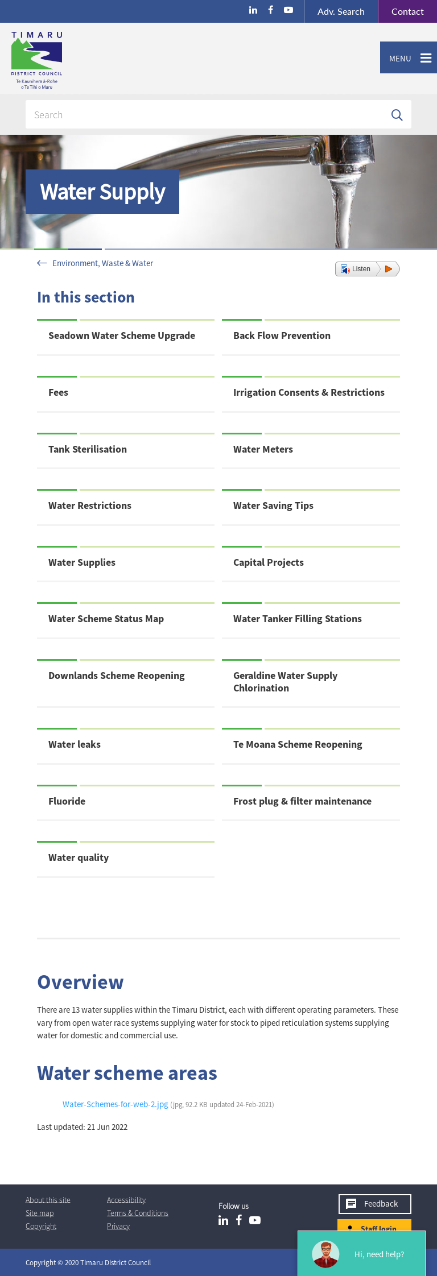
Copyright (41, 1225)
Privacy (118, 1225)
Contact (401, 11)
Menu (395, 58)
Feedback (381, 1203)
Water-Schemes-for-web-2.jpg (168, 1104)
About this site (48, 1199)
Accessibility (126, 1199)
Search (341, 11)
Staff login (379, 1229)
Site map (40, 1212)
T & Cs (137, 1212)
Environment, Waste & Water (102, 263)
